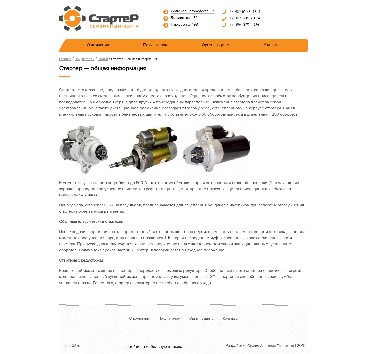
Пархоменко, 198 (184, 25)
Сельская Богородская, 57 (192, 11)
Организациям (215, 45)
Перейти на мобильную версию (153, 347)
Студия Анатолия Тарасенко (270, 346)
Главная (65, 60)
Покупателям (155, 45)
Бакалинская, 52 (184, 18)
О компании (98, 45)
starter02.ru (71, 346)
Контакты (271, 45)
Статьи (103, 60)
